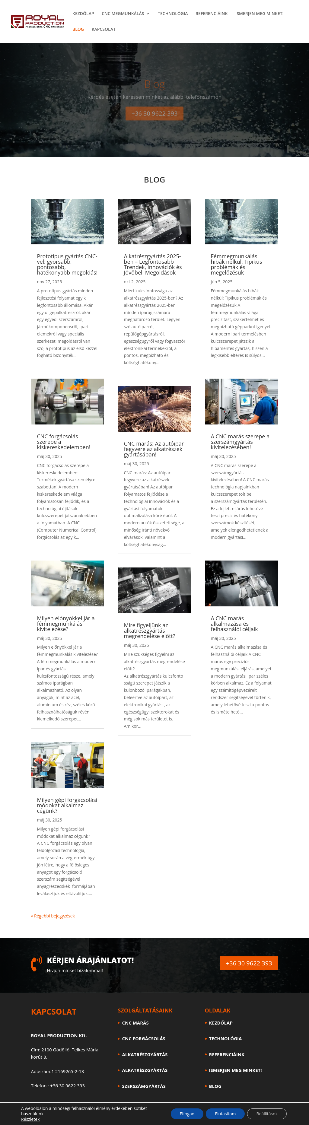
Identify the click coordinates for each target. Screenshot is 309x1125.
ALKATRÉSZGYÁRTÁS (144, 1054)
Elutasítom (225, 1114)
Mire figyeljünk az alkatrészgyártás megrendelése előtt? (149, 630)
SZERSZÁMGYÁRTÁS (143, 1086)
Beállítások (267, 1114)
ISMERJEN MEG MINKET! (259, 13)
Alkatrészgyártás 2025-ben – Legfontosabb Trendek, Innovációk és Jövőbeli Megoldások (153, 264)
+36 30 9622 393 (155, 119)
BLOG (78, 29)
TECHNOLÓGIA (173, 13)
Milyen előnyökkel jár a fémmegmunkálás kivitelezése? (65, 624)
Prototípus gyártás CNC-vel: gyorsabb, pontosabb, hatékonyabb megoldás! (67, 264)
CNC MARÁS (135, 1023)
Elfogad (187, 1114)
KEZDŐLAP (83, 13)
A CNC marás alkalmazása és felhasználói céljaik (234, 624)
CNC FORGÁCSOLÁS (143, 1038)
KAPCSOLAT (104, 29)
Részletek (30, 1119)
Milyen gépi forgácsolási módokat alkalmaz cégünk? (67, 805)
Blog (154, 89)
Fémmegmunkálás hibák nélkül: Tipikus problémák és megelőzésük (236, 264)
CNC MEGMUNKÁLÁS (123, 13)
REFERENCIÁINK (212, 13)
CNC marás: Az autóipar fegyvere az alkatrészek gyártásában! (154, 449)
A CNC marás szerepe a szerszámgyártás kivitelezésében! (240, 442)
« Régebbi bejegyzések (53, 916)
